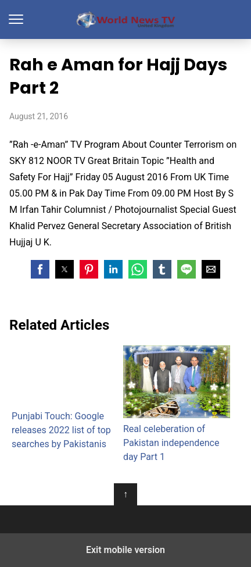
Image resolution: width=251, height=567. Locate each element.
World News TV (125, 19)
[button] (40, 269)
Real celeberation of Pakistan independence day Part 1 (176, 403)
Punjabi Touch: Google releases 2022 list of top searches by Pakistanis (65, 397)
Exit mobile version (125, 549)
